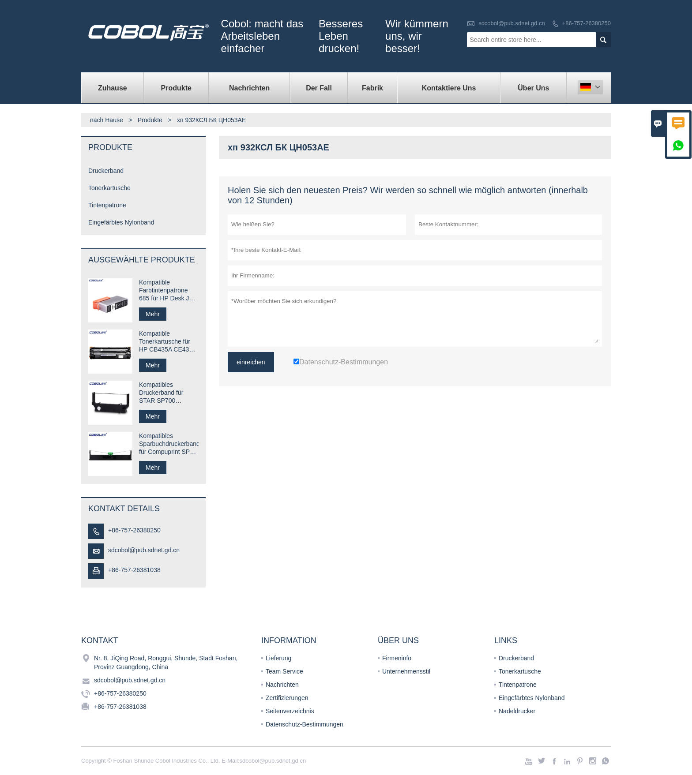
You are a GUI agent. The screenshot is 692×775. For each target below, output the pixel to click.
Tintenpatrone (107, 205)
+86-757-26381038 (134, 569)
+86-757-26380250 (586, 23)
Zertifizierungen (287, 697)
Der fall (319, 88)
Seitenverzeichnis (290, 711)
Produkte (176, 88)
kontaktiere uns (449, 88)
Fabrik (372, 88)
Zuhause (112, 88)
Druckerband (106, 170)
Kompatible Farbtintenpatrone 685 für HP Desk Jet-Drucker (167, 290)
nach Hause (106, 120)
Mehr (153, 314)
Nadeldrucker (517, 711)
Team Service (284, 671)
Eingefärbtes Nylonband (121, 222)
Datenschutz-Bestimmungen (304, 724)
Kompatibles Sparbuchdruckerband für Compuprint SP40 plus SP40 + (169, 444)
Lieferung (278, 658)
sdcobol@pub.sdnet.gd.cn (511, 23)
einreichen (251, 362)
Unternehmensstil (406, 671)
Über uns (533, 88)
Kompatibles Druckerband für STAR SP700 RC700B (161, 392)
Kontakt (99, 640)
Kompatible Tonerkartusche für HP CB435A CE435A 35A (167, 341)
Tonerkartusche (109, 187)
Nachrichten (249, 88)
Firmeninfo (396, 658)
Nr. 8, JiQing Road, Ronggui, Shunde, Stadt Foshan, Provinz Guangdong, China (165, 662)
